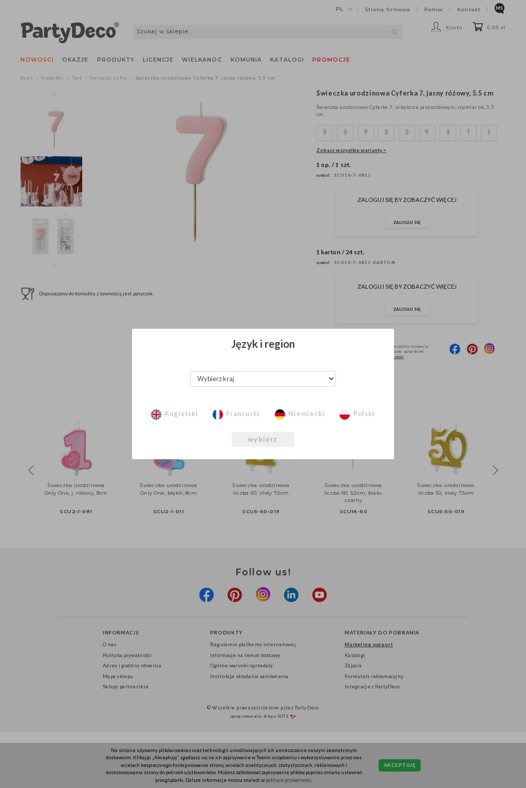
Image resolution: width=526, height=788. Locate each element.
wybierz (262, 439)
